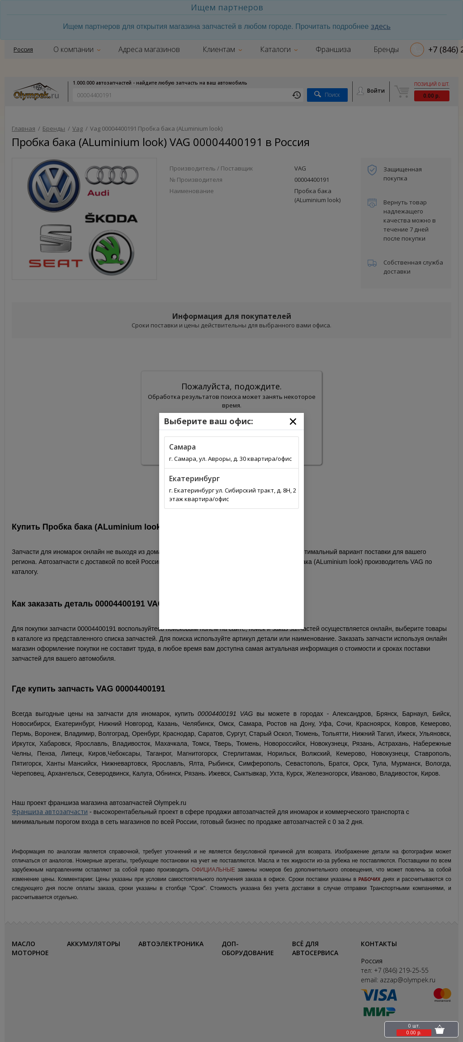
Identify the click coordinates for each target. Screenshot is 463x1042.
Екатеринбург (194, 478)
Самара (182, 447)
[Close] (293, 421)
